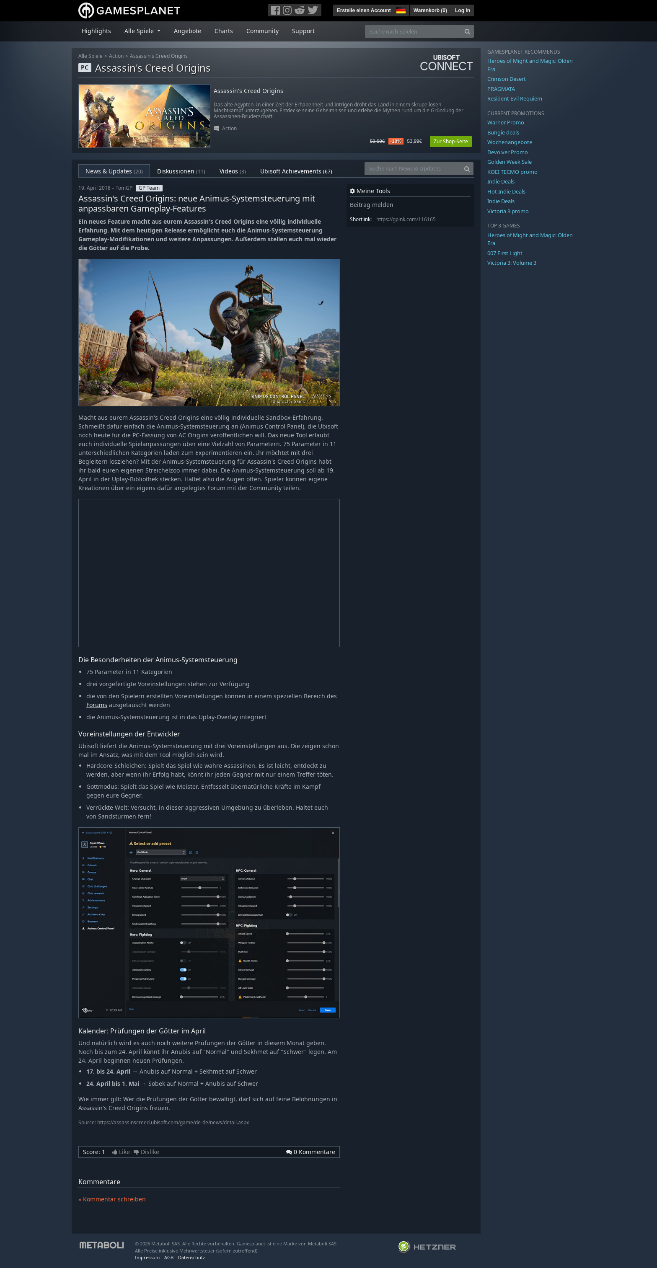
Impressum (147, 1257)
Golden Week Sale (509, 161)
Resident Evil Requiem (514, 98)
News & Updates (114, 171)
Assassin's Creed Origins (159, 56)
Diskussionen (181, 171)
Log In (462, 10)
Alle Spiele (90, 56)
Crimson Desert (506, 79)
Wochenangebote (509, 142)
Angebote (187, 31)
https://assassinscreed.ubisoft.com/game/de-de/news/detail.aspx (173, 1122)
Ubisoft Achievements (296, 171)
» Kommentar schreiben (112, 1199)
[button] (400, 9)
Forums (96, 705)
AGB (168, 1257)
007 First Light (504, 253)
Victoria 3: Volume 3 (511, 262)
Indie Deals (501, 181)
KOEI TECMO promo (512, 172)
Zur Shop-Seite (451, 141)
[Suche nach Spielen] (413, 31)
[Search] (467, 31)
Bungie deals (503, 132)
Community (262, 31)
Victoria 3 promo (508, 211)
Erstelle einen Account (364, 10)
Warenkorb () (430, 10)
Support (303, 31)
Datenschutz (191, 1257)
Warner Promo (505, 122)
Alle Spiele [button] (139, 31)
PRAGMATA (501, 89)
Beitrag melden (371, 205)
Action (116, 56)
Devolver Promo (507, 152)
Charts (224, 31)
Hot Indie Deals (506, 191)
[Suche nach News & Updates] (413, 168)
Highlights (96, 31)
